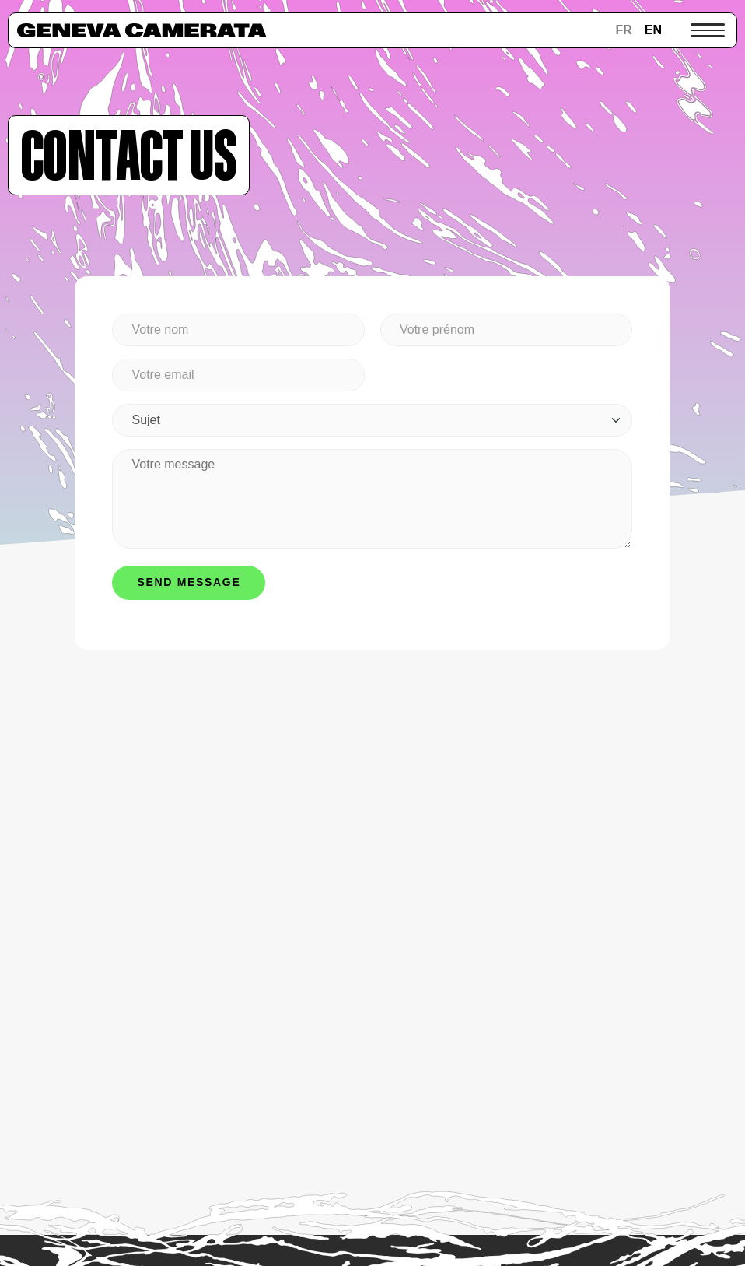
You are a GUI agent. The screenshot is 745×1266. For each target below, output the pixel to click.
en (653, 30)
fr (623, 30)
